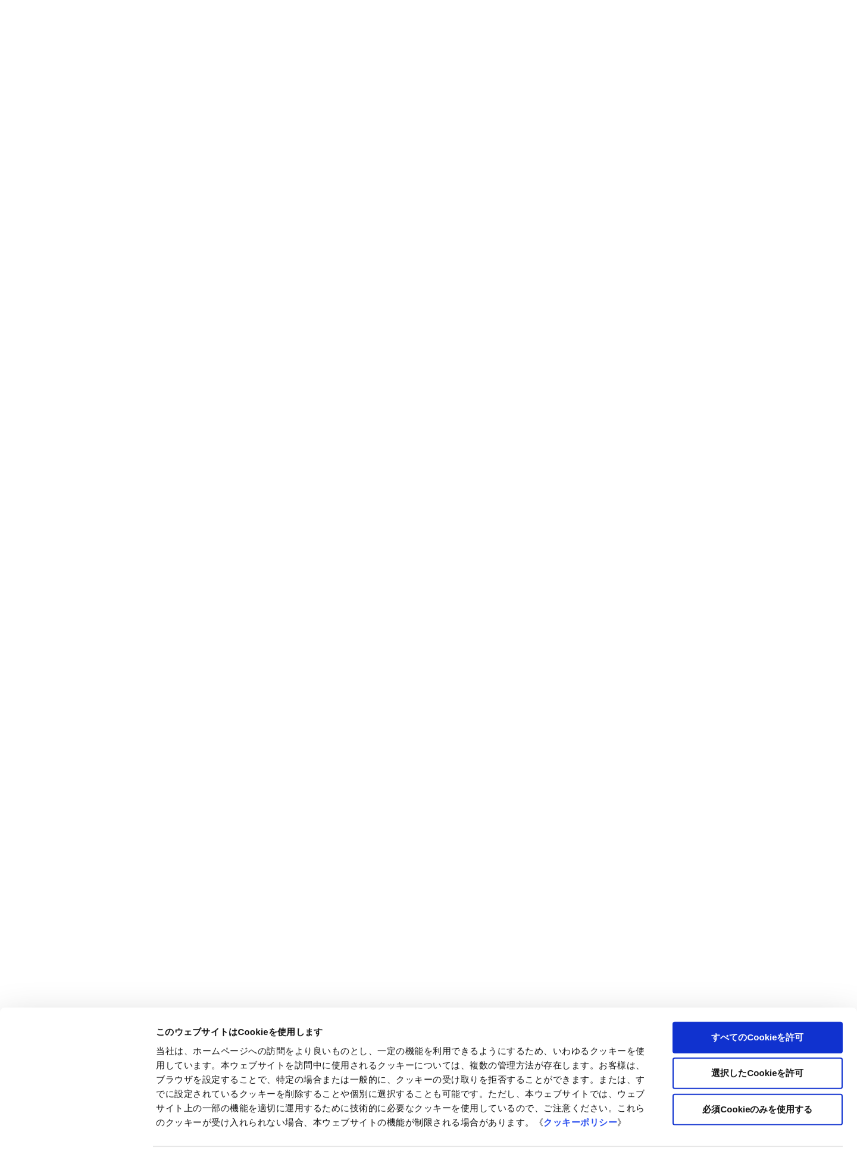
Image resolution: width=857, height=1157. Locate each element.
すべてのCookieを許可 (757, 1000)
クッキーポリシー (580, 1085)
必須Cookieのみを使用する (757, 1072)
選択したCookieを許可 (757, 1036)
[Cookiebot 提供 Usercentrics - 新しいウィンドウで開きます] (77, 1134)
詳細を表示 (574, 1133)
